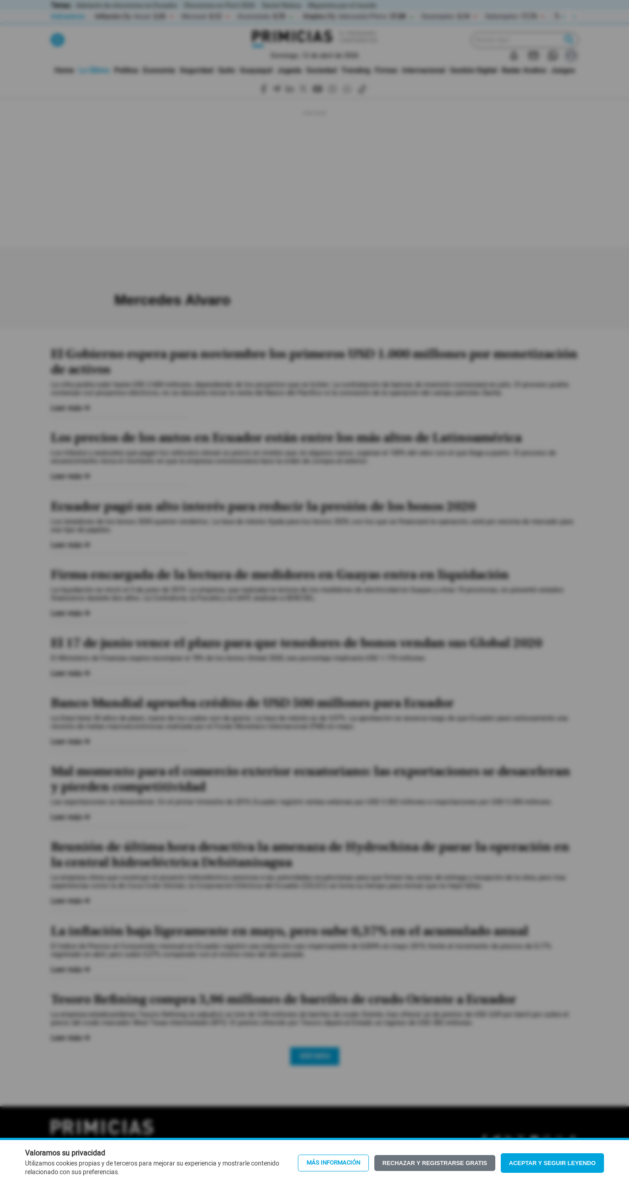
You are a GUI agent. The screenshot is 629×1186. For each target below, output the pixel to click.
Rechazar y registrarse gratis (434, 1163)
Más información (333, 1163)
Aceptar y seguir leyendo (552, 1163)
